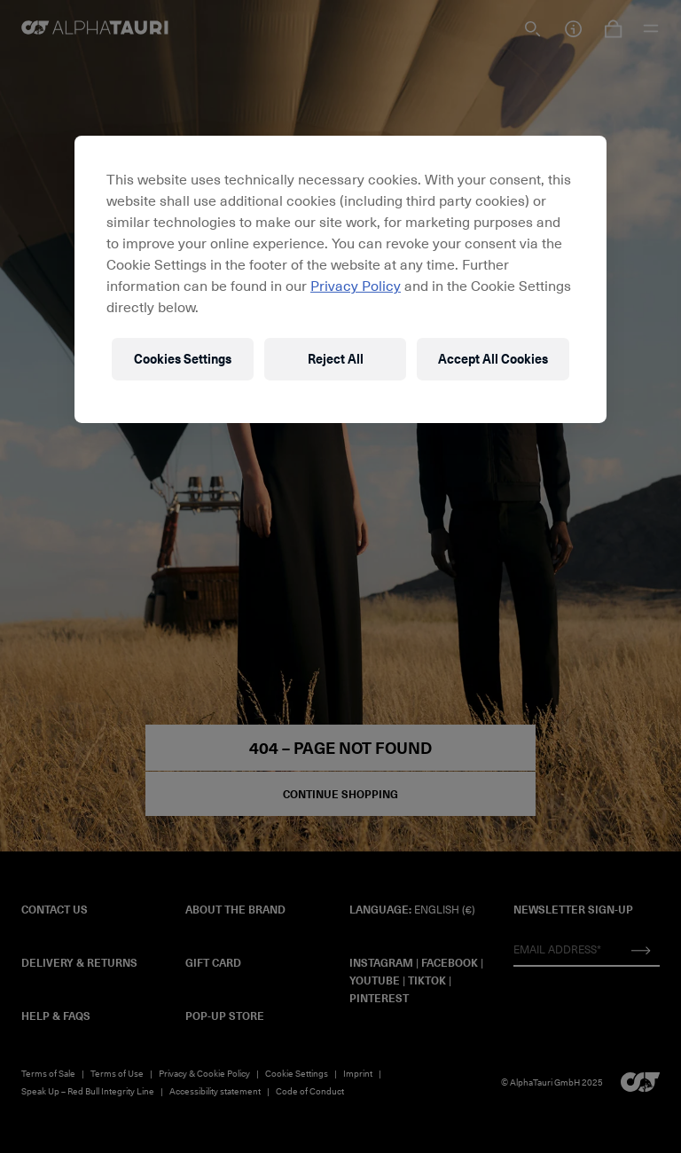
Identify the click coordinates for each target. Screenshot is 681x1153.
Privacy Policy (355, 284)
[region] (340, 279)
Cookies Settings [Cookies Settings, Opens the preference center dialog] (182, 358)
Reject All (336, 358)
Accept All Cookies (493, 358)
